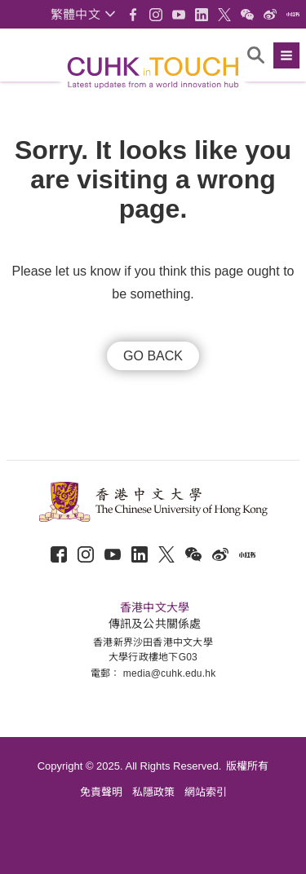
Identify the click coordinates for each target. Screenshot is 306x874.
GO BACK (153, 356)
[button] (83, 14)
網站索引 (205, 792)
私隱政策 (153, 792)
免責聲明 (101, 792)
